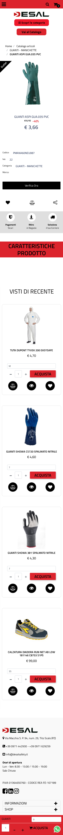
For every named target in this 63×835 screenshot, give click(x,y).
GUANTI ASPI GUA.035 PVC (25, 54)
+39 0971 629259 (39, 746)
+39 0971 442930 (16, 746)
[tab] (31, 803)
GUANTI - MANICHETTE (23, 50)
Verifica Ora (31, 185)
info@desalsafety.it (17, 754)
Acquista (38, 827)
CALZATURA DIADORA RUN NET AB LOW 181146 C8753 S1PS (31, 654)
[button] (31, 83)
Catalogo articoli (25, 46)
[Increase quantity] (22, 829)
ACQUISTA (42, 374)
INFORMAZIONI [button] (16, 803)
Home (8, 46)
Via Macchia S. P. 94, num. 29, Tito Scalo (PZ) (30, 738)
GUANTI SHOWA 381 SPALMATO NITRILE (31, 552)
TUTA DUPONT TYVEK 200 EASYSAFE (31, 350)
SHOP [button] (9, 809)
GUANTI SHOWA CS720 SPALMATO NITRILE (31, 451)
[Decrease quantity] (14, 829)
